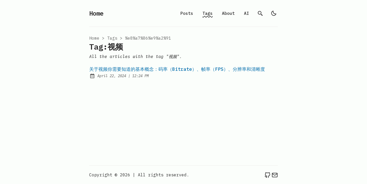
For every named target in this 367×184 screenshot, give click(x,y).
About (228, 13)
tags (112, 38)
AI (246, 13)
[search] (260, 13)
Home (96, 13)
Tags (207, 13)
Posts (186, 13)
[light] (274, 13)
